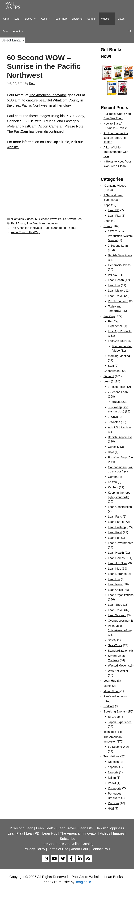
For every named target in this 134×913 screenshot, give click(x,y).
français (113, 772)
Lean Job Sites (117, 563)
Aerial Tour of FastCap (25, 232)
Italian (112, 777)
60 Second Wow (46, 219)
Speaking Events (114, 711)
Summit (91, 18)
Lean (17, 18)
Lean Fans (115, 516)
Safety (112, 640)
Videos (108, 18)
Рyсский (113, 803)
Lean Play (114, 215)
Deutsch (113, 761)
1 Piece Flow (116, 387)
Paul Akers (18, 223)
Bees (106, 221)
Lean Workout (117, 615)
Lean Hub (61, 18)
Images (118, 833)
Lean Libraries (117, 573)
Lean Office (115, 589)
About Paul (79, 849)
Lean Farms (116, 521)
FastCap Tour (117, 341)
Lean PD (113, 210)
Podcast (108, 706)
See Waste (115, 645)
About (19, 31)
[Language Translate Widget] (12, 40)
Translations (111, 756)
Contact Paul (101, 849)
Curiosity (113, 447)
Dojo (111, 452)
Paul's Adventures (70, 219)
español (113, 767)
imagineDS (83, 882)
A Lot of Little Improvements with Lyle (115, 152)
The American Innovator (47, 95)
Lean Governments (120, 543)
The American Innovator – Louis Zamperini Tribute (43, 227)
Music (107, 686)
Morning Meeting (119, 356)
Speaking (77, 18)
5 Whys (113, 417)
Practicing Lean (118, 301)
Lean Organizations (120, 595)
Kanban (113, 487)
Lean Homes (116, 558)
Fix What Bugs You (120, 457)
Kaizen (112, 482)
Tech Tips (109, 731)
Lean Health (116, 280)
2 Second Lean (118, 245)
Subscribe (67, 839)
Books (31, 18)
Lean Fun (114, 537)
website (13, 147)
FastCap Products (120, 331)
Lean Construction (120, 507)
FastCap (109, 316)
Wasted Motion (118, 665)
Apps (47, 18)
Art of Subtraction (119, 427)
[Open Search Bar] (130, 31)
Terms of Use (58, 849)
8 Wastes (114, 422)
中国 (111, 808)
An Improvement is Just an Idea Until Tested (115, 138)
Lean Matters (116, 290)
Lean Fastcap (117, 527)
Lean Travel (115, 296)
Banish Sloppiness (120, 255)
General (108, 376)
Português (115, 788)
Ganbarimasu (112, 371)
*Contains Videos (22, 219)
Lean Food (115, 532)
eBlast (116, 401)
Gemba (113, 477)
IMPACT (113, 274)
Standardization (118, 650)
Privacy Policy (34, 849)
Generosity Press (119, 265)
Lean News (115, 584)
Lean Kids (114, 568)
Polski (112, 783)
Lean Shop (115, 604)
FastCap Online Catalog (75, 844)
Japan (6, 18)
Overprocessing (118, 620)
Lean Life (114, 285)
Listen (121, 18)
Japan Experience (120, 722)
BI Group (114, 716)
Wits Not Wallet (118, 671)
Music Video (111, 691)
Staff (111, 365)
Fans (5, 31)
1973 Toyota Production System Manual (120, 236)
